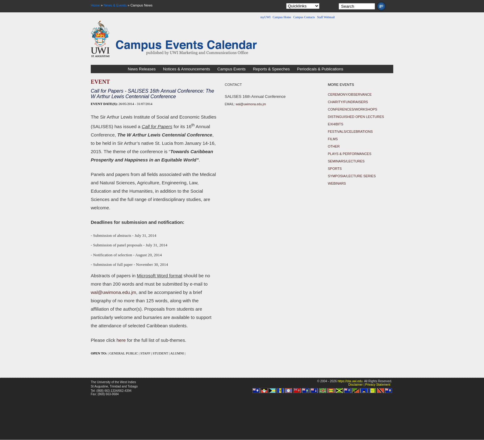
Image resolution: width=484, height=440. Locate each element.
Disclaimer (355, 384)
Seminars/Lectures (346, 161)
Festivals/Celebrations (350, 131)
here (121, 340)
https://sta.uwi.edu (350, 381)
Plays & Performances (349, 154)
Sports (335, 168)
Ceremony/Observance (350, 94)
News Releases (142, 69)
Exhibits (335, 124)
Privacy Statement (377, 384)
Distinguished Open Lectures (356, 117)
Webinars (337, 183)
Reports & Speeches (271, 69)
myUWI (265, 17)
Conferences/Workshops (352, 109)
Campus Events (231, 69)
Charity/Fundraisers (348, 102)
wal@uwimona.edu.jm (113, 292)
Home (95, 5)
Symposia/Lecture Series (352, 176)
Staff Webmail (326, 17)
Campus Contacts (304, 17)
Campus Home (282, 17)
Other (334, 146)
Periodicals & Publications (320, 69)
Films (333, 139)
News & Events (115, 5)
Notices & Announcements (186, 69)
